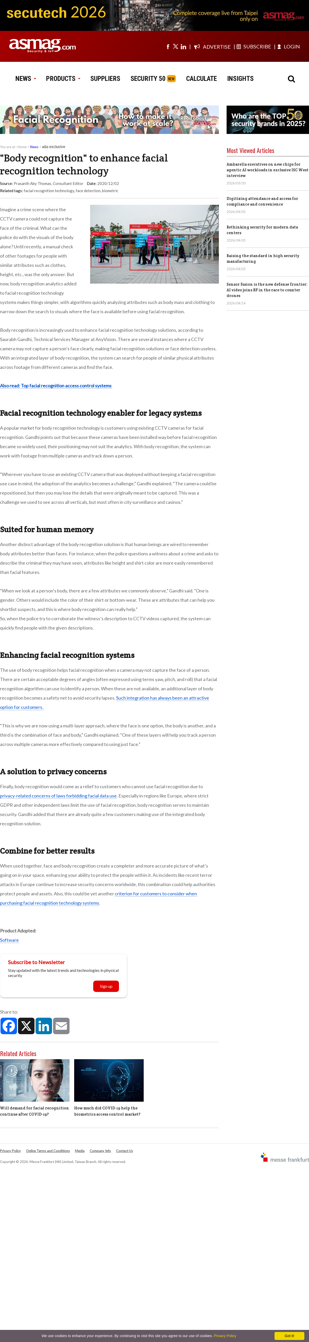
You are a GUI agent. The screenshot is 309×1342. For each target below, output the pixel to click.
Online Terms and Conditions (48, 1151)
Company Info (100, 1151)
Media (79, 1151)
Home (22, 147)
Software (9, 940)
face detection (88, 190)
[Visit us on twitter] (175, 46)
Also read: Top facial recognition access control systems (56, 385)
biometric (110, 190)
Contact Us (124, 1151)
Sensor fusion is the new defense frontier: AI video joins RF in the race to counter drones (267, 290)
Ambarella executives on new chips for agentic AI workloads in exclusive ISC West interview (267, 170)
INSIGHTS (240, 78)
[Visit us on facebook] (167, 46)
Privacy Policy (10, 1151)
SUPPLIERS (105, 78)
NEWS (25, 78)
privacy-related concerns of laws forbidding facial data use (58, 796)
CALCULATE (201, 78)
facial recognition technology (49, 190)
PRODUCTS (63, 78)
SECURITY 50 (148, 78)
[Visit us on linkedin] (183, 46)
